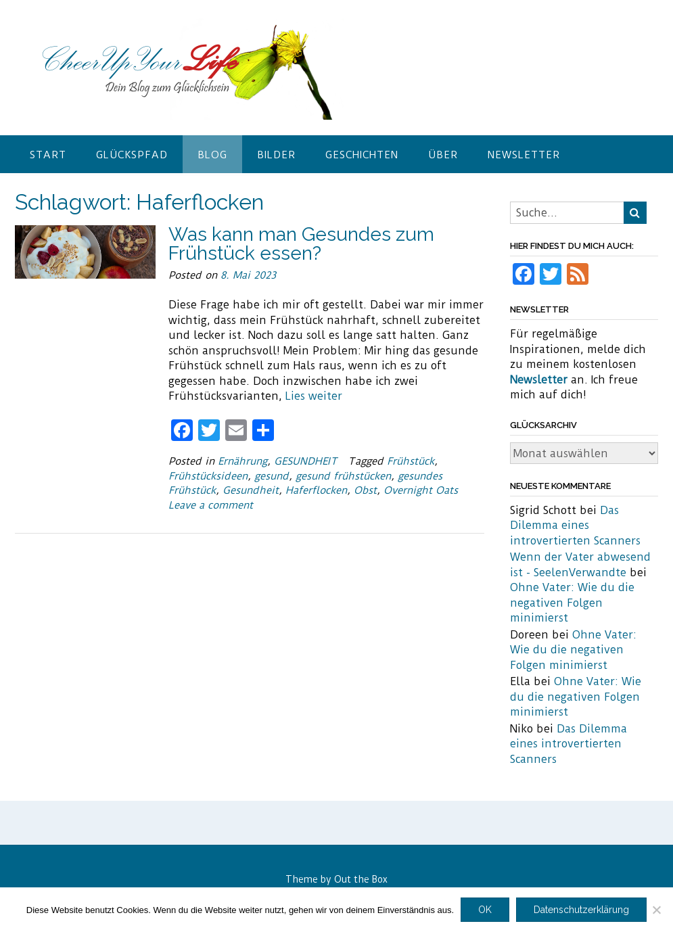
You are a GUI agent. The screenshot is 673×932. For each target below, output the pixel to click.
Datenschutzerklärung (581, 909)
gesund (271, 476)
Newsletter (524, 155)
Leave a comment (210, 505)
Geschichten (361, 155)
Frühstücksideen (208, 476)
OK (485, 909)
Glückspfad (132, 155)
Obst (365, 490)
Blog (212, 155)
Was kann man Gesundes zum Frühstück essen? (301, 243)
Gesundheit (251, 490)
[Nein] (656, 909)
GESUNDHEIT (306, 461)
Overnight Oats (421, 490)
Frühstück (410, 461)
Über (443, 155)
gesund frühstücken (343, 476)
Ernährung (242, 461)
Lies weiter (313, 396)
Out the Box (361, 879)
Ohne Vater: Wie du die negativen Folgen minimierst (572, 602)
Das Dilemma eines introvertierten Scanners (575, 525)
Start (48, 155)
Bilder (276, 155)
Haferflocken (316, 490)
